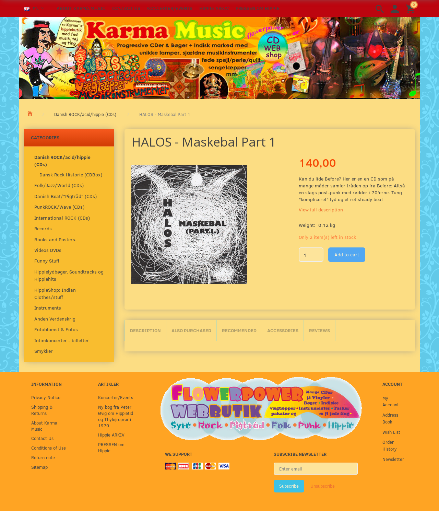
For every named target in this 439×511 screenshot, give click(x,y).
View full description (321, 209)
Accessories (282, 330)
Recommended (239, 330)
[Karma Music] (219, 57)
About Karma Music (81, 8)
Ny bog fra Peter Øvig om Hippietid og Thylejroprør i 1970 (115, 416)
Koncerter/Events (169, 8)
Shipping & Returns (41, 410)
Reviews (319, 330)
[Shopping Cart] (411, 8)
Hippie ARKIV (214, 8)
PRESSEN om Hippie (258, 8)
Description (145, 330)
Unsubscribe (322, 486)
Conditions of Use (48, 448)
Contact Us (126, 8)
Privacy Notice (45, 397)
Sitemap (39, 467)
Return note (43, 457)
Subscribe (289, 486)
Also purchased (191, 330)
